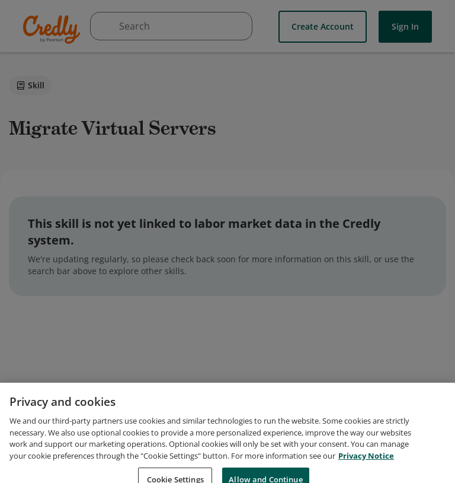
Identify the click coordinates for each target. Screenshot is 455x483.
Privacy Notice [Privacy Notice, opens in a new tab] (366, 461)
